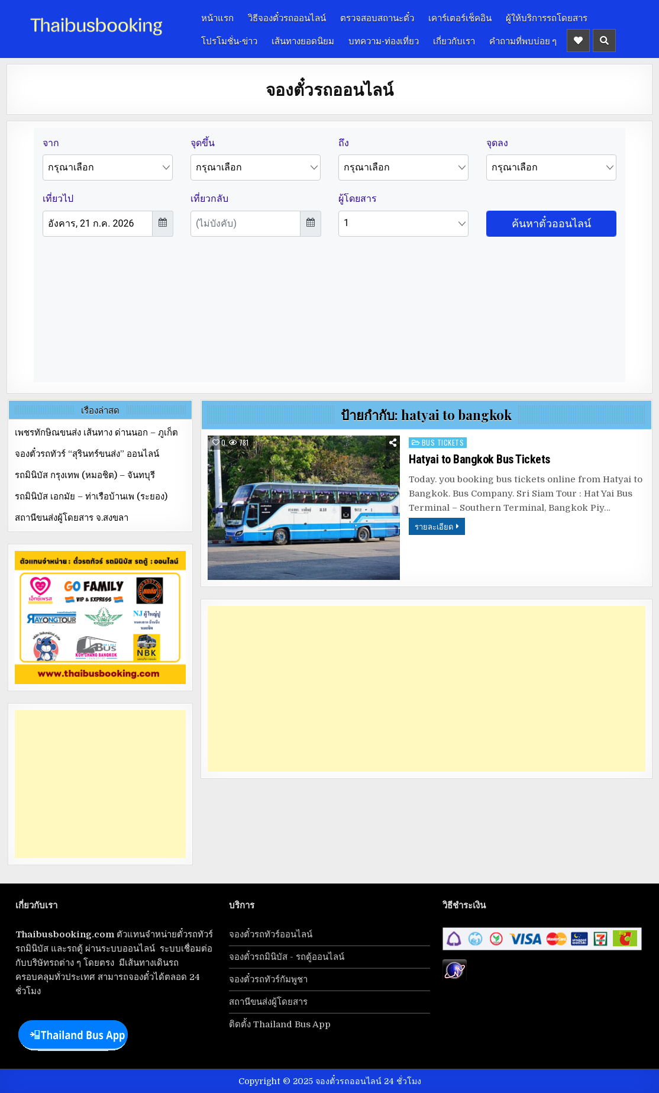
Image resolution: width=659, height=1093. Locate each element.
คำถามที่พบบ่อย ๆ (523, 40)
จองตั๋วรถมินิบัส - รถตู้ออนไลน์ (286, 957)
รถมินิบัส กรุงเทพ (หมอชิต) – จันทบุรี (85, 475)
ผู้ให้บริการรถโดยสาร (546, 17)
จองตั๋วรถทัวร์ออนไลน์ (270, 934)
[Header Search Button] (604, 40)
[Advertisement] (426, 689)
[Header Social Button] (578, 40)
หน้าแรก (217, 17)
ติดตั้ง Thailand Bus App (280, 1024)
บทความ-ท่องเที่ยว (383, 40)
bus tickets (443, 442)
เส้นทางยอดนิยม (303, 40)
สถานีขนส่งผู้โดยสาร (268, 1002)
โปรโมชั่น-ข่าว (229, 40)
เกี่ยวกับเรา (454, 40)
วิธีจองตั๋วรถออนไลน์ (287, 17)
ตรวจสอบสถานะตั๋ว (377, 17)
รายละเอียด (434, 526)
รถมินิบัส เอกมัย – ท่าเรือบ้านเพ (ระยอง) (91, 496)
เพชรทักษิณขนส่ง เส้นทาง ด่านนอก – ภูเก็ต (96, 432)
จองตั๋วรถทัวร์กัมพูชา (268, 979)
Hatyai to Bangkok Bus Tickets (479, 459)
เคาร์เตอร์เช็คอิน (460, 17)
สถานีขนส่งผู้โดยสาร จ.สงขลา (71, 517)
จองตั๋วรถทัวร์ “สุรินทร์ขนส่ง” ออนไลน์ (87, 454)
